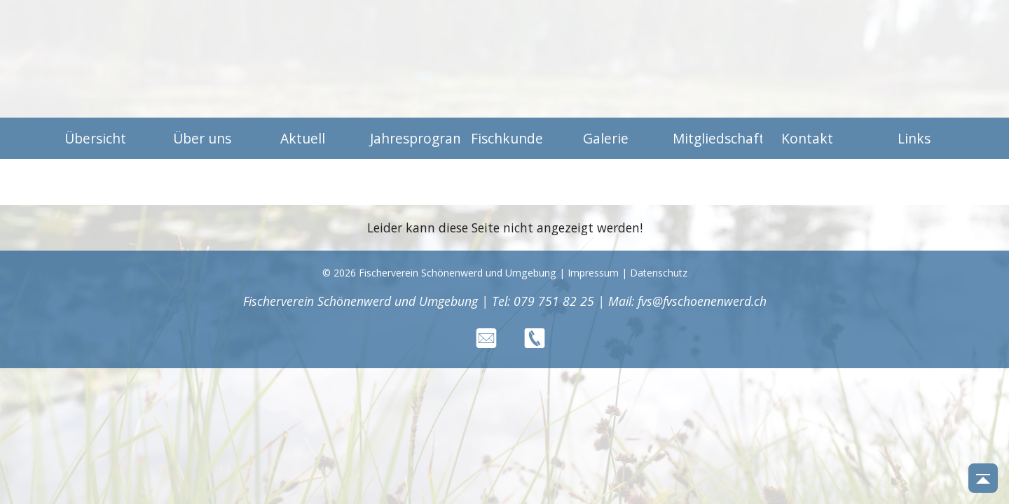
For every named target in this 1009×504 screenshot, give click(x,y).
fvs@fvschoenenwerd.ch (702, 301)
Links (914, 138)
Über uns (202, 138)
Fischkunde (507, 138)
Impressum (593, 272)
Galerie (606, 138)
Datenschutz (658, 272)
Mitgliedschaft (712, 138)
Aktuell (302, 138)
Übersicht (95, 138)
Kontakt (807, 138)
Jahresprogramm (409, 138)
